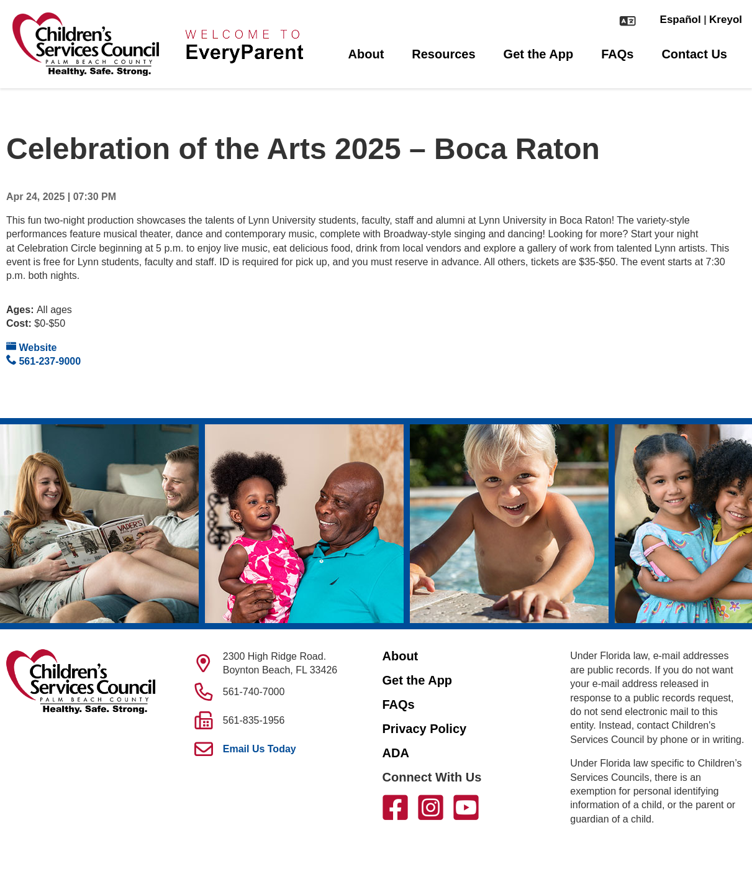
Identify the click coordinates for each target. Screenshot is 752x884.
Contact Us (694, 54)
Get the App (539, 54)
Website (31, 347)
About (366, 54)
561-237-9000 (43, 361)
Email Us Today (259, 749)
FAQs (617, 54)
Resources (443, 54)
